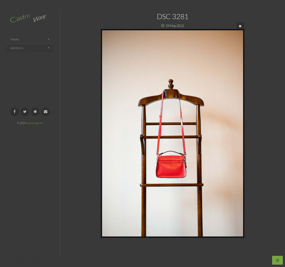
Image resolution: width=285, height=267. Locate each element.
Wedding (16, 48)
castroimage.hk (34, 123)
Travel (14, 39)
